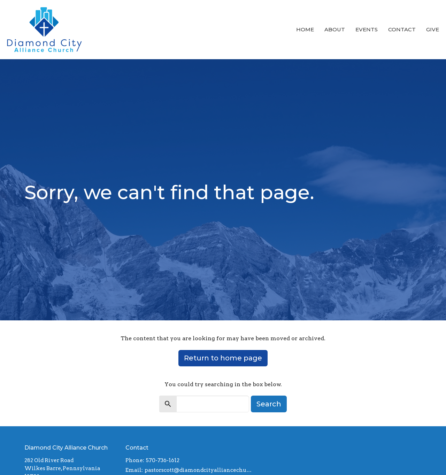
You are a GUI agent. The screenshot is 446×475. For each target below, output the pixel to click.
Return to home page (223, 358)
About (334, 29)
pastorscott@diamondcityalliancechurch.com (199, 470)
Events (366, 29)
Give (432, 29)
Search (268, 404)
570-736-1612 (162, 460)
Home (305, 29)
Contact (402, 29)
